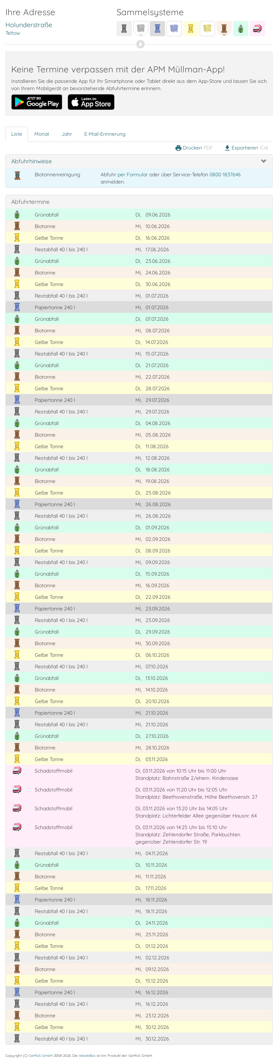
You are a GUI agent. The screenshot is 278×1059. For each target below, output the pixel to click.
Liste (16, 134)
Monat (41, 134)
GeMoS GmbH (40, 1055)
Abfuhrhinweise (31, 161)
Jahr (67, 134)
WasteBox (87, 1055)
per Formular (133, 174)
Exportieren (246, 148)
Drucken (194, 148)
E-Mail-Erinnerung (105, 134)
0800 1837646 (225, 174)
